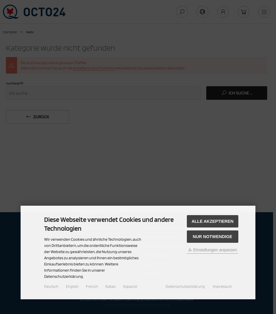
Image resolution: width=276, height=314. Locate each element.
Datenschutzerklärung (185, 286)
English (72, 286)
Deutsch (51, 286)
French (92, 286)
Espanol (130, 286)
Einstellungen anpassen (212, 249)
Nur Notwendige (212, 236)
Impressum (222, 286)
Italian (110, 286)
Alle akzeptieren (213, 221)
